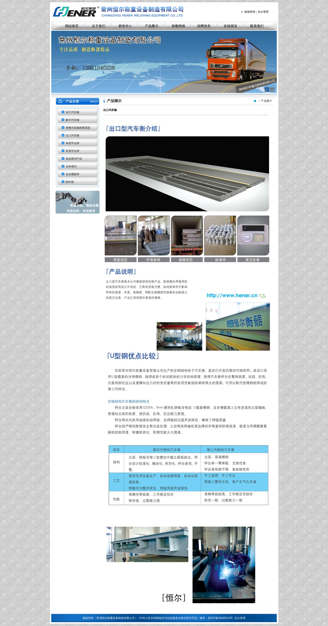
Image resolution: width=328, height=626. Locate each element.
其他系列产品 (74, 158)
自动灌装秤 (72, 174)
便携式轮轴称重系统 (78, 127)
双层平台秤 (72, 151)
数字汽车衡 (72, 120)
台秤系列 (71, 166)
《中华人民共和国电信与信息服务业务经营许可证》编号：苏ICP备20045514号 (185, 618)
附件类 (70, 182)
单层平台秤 (72, 143)
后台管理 (239, 618)
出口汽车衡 (72, 135)
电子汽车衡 (72, 112)
